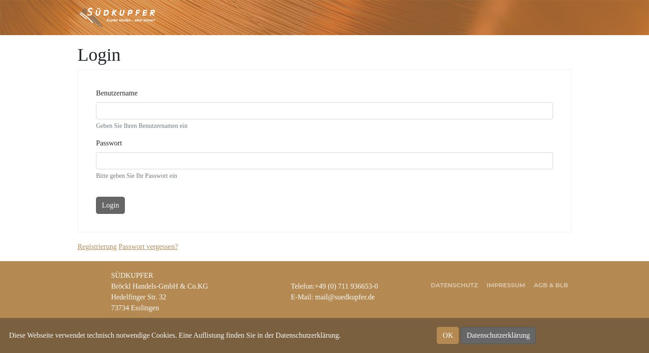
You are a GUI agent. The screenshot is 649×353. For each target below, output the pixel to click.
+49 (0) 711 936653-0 (346, 286)
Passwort (109, 143)
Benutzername (116, 93)
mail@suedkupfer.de (345, 297)
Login (110, 205)
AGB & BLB (551, 284)
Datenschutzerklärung (498, 335)
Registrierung (97, 246)
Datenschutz (454, 284)
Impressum (506, 284)
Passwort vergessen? (148, 246)
